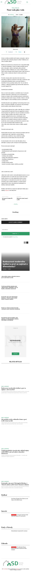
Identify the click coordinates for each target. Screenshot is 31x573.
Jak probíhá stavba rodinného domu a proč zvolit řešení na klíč (10, 278)
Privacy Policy (15, 238)
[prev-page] (25, 244)
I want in (15, 235)
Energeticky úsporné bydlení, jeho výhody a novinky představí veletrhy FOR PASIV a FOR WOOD (9, 320)
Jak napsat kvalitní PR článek (7, 200)
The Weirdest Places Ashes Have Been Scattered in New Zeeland (19, 550)
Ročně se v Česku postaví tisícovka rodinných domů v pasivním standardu (10, 310)
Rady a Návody (15, 8)
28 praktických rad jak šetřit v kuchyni (19, 532)
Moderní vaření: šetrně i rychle (22, 200)
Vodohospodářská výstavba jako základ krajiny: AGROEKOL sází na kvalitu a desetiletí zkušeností (9, 289)
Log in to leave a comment (15, 223)
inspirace (7, 191)
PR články (17, 570)
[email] (15, 231)
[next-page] (27, 244)
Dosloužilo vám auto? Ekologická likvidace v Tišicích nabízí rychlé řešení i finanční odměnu (9, 299)
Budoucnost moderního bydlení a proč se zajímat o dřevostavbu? (15, 265)
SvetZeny (12, 14)
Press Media (5, 570)
